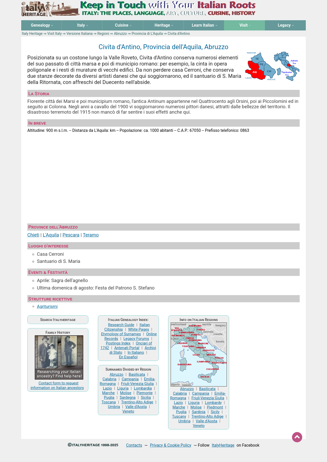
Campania (130, 379)
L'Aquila (51, 235)
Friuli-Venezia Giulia (137, 383)
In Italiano (135, 352)
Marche (108, 393)
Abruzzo (120, 33)
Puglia (109, 397)
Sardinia (198, 412)
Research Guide (121, 325)
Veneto (128, 411)
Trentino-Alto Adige (137, 402)
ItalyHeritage (223, 445)
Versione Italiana (79, 33)
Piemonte (145, 393)
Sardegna (128, 397)
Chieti (33, 235)
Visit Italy (54, 33)
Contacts (134, 445)
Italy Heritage (32, 33)
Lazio (107, 388)
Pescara (71, 235)
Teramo (91, 235)
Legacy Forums (136, 338)
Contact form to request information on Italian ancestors (57, 385)
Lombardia (143, 388)
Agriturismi (47, 306)
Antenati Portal (126, 348)
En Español (128, 357)
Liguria (123, 388)
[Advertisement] (163, 176)
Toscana (108, 402)
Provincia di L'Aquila (147, 33)
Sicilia (146, 397)
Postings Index (118, 343)
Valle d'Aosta (136, 406)
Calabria (109, 379)
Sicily (215, 412)
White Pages (138, 329)
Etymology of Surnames (121, 334)
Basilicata (137, 374)
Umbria (114, 406)
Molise (125, 393)
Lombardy (213, 402)
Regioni (103, 33)
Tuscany (179, 416)
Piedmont (215, 407)
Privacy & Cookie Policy (170, 445)
